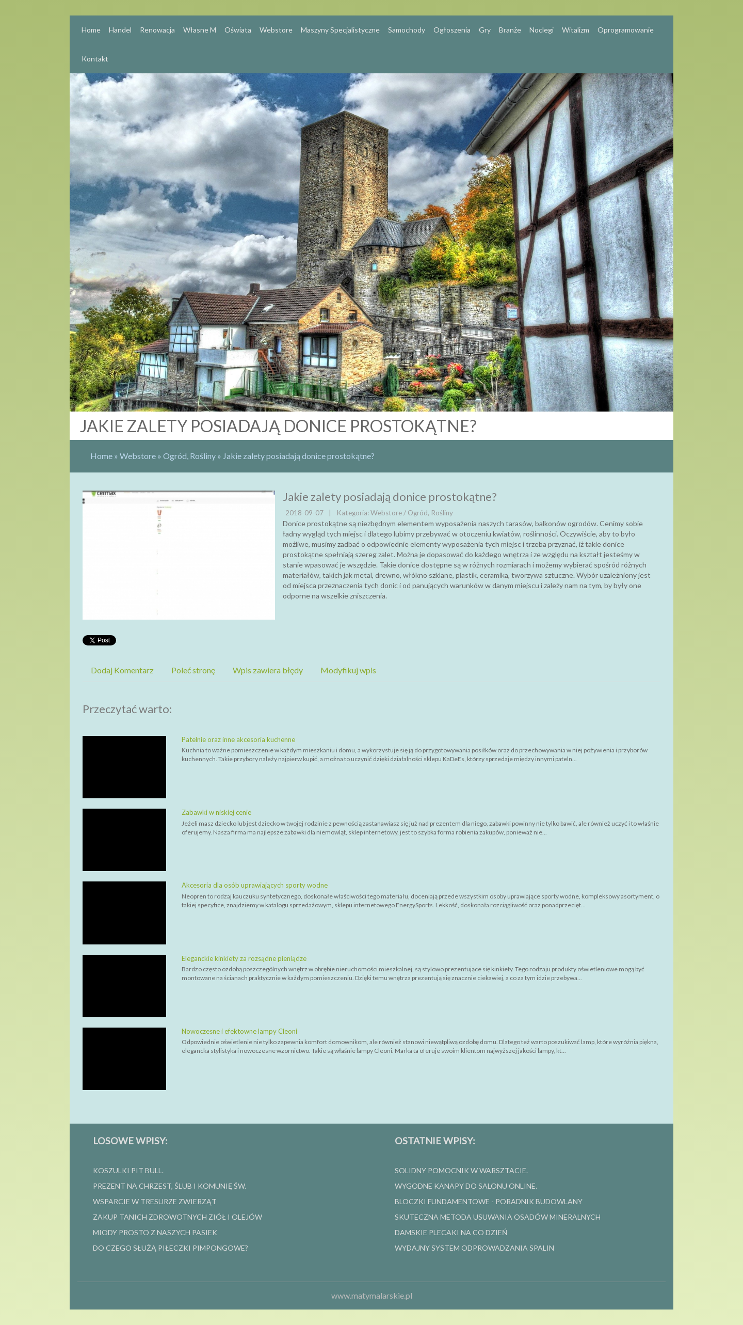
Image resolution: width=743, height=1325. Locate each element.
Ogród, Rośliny (189, 456)
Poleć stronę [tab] (193, 670)
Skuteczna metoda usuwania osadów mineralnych (498, 1216)
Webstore (138, 456)
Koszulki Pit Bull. (128, 1170)
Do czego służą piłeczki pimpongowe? (170, 1247)
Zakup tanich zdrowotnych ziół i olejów (177, 1216)
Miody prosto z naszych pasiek (155, 1232)
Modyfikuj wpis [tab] (348, 670)
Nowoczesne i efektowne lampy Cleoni (239, 1031)
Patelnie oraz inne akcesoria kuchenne (238, 739)
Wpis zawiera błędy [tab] (268, 670)
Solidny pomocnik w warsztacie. (461, 1170)
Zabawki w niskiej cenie (216, 812)
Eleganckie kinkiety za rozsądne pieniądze (244, 958)
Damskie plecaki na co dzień (451, 1232)
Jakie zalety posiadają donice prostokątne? (299, 456)
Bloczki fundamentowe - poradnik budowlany (489, 1201)
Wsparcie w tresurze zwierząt (155, 1201)
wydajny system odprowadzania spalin (474, 1247)
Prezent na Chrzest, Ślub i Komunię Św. (169, 1185)
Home (101, 456)
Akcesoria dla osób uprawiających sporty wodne (255, 885)
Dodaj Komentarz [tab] (122, 670)
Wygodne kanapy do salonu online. (466, 1185)
